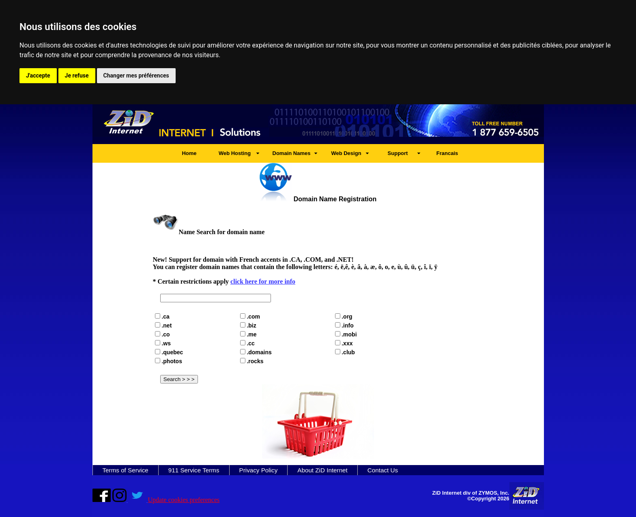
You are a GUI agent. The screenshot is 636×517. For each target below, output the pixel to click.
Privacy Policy (258, 470)
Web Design (346, 153)
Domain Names (292, 153)
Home (189, 153)
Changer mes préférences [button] (136, 75)
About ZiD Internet (322, 470)
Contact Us (382, 470)
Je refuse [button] (77, 75)
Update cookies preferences (184, 499)
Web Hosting (235, 153)
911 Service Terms (193, 470)
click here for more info (262, 281)
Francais (447, 153)
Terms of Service (125, 470)
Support (398, 153)
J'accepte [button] (38, 75)
